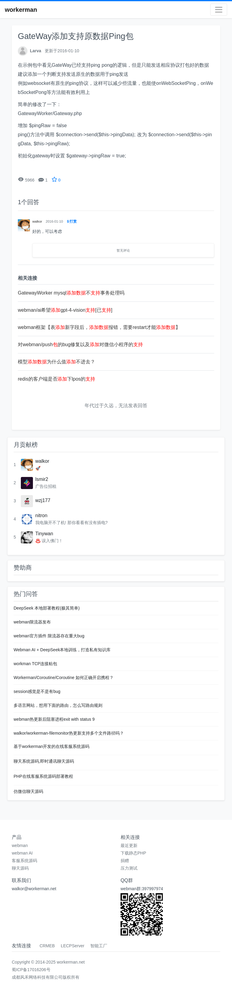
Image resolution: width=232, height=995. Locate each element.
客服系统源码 (24, 860)
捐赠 (125, 860)
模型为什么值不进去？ (56, 361)
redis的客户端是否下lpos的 (56, 379)
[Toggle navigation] (218, 10)
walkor (42, 461)
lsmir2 (41, 479)
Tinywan (44, 533)
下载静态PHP (133, 853)
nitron (41, 515)
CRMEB (47, 945)
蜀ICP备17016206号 (31, 969)
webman (20, 845)
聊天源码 (20, 868)
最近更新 (129, 845)
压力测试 (129, 868)
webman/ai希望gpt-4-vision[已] (65, 310)
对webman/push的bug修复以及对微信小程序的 (80, 344)
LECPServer (72, 945)
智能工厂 (98, 945)
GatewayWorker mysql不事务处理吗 (71, 292)
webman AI (22, 853)
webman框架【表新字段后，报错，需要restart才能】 (99, 327)
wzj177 (42, 500)
